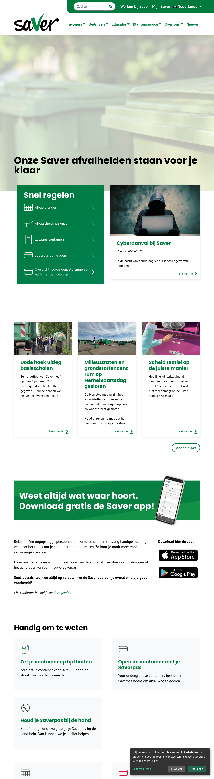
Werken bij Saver (134, 6)
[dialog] (170, 761)
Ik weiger (176, 769)
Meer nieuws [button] (185, 448)
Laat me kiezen (142, 769)
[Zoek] (110, 6)
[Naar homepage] (36, 24)
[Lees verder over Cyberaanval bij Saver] (187, 273)
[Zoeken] (90, 6)
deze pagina (62, 593)
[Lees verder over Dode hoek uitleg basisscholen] (58, 431)
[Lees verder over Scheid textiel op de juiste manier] (187, 431)
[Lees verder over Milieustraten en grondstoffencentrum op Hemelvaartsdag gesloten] (123, 431)
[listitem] (61, 207)
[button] (187, 6)
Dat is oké (197, 769)
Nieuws (192, 24)
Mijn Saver (161, 6)
